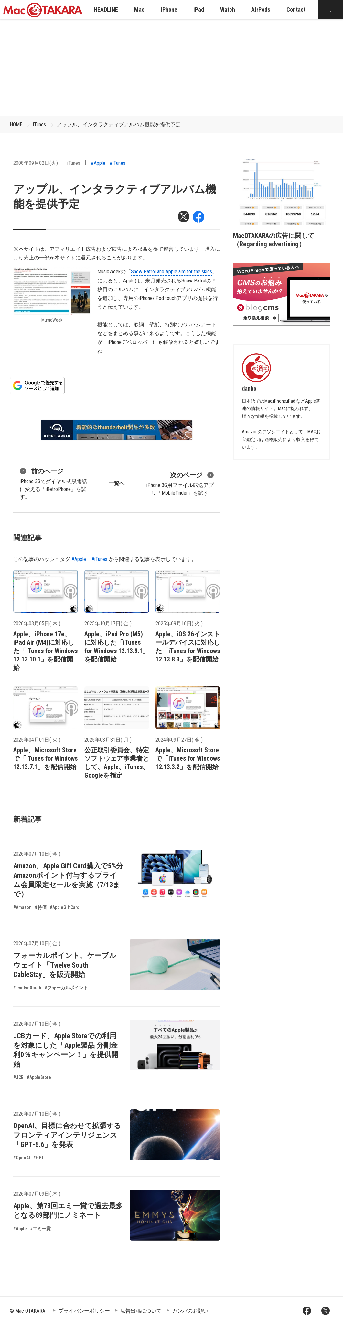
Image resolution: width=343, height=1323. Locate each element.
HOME (16, 125)
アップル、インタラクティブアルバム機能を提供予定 (119, 125)
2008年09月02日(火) (35, 163)
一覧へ (116, 483)
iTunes (39, 125)
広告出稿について (141, 1311)
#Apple (98, 163)
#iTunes (117, 163)
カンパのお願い (190, 1311)
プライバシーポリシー (84, 1311)
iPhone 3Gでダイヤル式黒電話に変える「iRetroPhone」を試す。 (53, 483)
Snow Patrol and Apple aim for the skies (171, 272)
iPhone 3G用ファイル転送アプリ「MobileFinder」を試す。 (180, 483)
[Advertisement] (171, 68)
